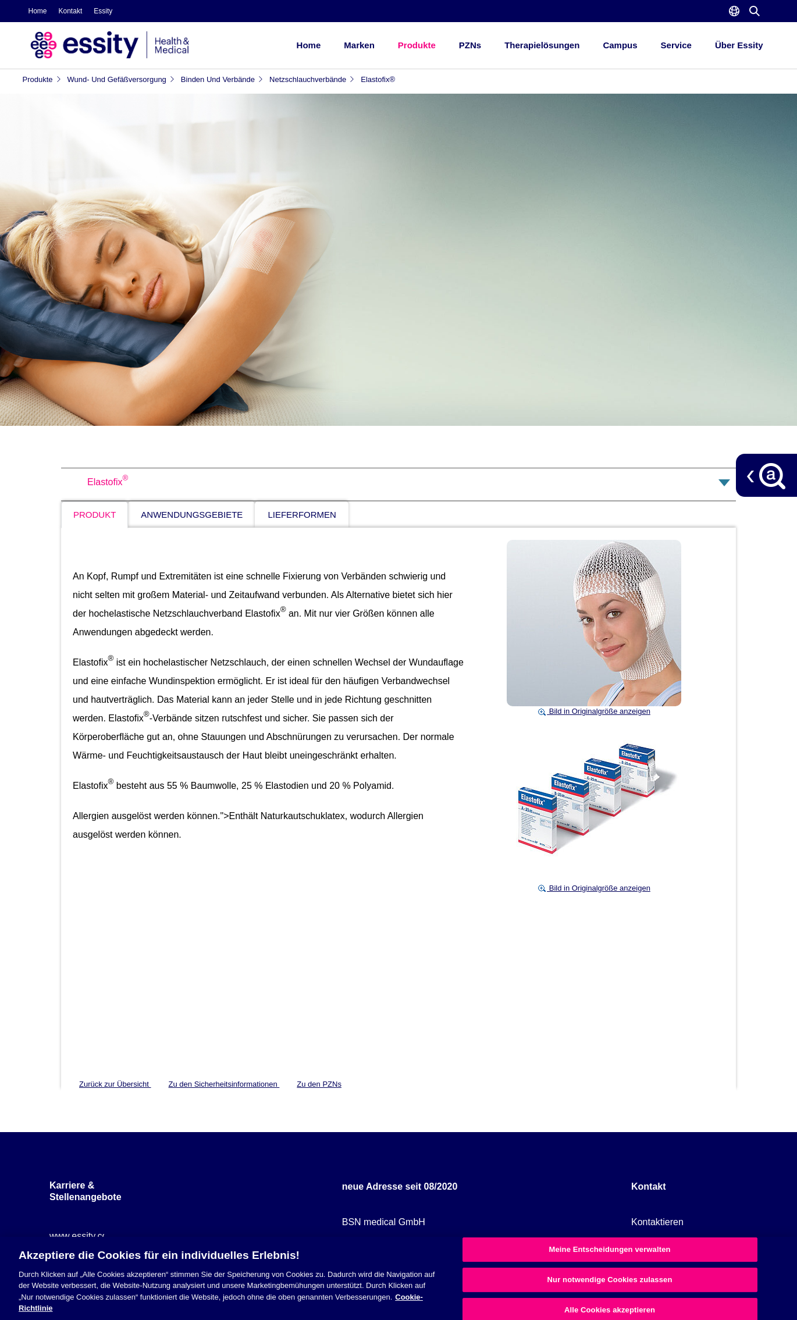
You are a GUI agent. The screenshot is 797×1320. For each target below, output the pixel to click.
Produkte (417, 45)
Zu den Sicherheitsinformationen (224, 1084)
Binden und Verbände (222, 79)
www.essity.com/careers (98, 1236)
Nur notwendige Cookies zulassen (610, 1279)
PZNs (470, 45)
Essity (103, 11)
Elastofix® (378, 79)
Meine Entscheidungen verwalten (610, 1250)
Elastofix (107, 482)
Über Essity (739, 45)
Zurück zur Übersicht (115, 1084)
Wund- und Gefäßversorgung (121, 79)
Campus (620, 45)
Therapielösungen (541, 45)
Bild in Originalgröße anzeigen (594, 711)
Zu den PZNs (319, 1084)
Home (38, 11)
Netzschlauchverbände (312, 79)
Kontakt (71, 11)
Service (676, 45)
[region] (398, 1278)
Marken (359, 45)
